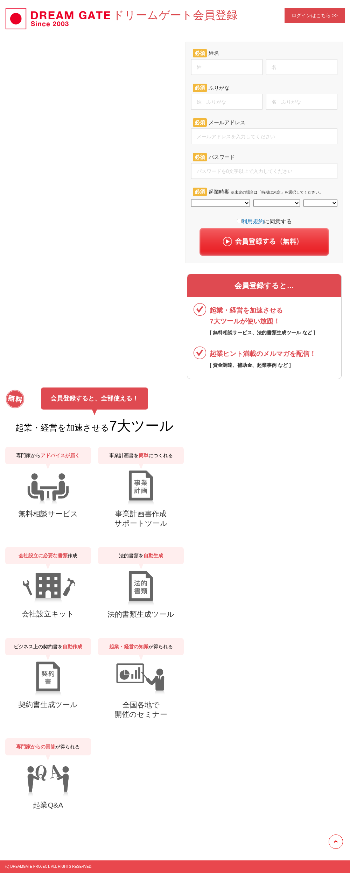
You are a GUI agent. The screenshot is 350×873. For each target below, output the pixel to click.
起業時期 (258, 192)
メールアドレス (219, 122)
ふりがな (211, 88)
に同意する (264, 221)
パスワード (214, 157)
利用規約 (252, 221)
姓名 (206, 53)
